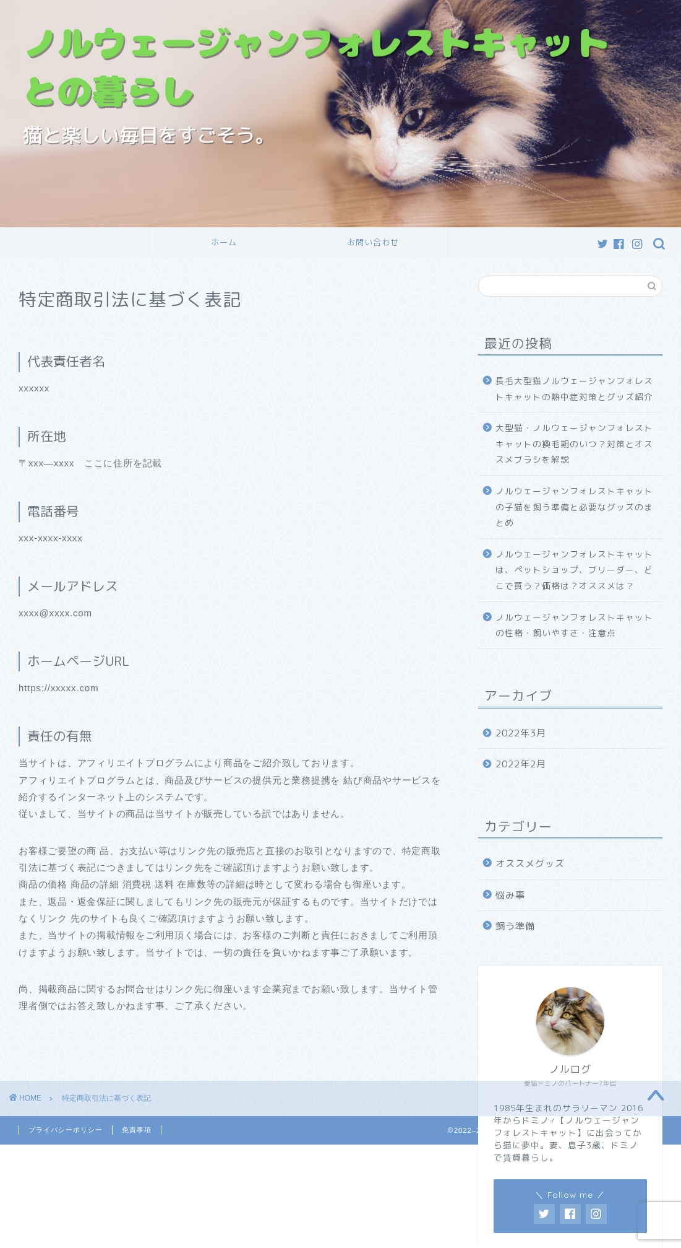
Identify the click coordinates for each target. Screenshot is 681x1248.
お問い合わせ (373, 242)
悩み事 (510, 895)
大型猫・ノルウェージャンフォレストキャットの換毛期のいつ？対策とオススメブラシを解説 (574, 443)
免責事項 (137, 1129)
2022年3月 (520, 733)
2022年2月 (520, 763)
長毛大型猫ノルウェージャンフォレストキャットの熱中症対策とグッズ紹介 (574, 389)
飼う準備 (515, 926)
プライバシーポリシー (65, 1129)
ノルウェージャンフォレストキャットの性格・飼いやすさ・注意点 (574, 625)
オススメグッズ (530, 863)
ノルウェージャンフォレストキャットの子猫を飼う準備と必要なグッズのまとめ (574, 506)
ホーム (224, 242)
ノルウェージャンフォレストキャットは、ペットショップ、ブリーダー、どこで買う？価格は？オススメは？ (574, 569)
